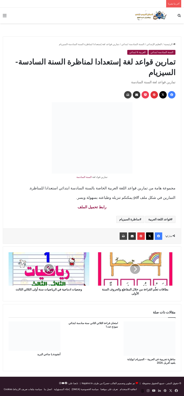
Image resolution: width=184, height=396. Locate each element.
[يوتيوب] (62, 383)
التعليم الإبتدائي (154, 44)
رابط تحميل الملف (92, 207)
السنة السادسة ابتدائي (132, 44)
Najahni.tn (87, 383)
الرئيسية (169, 44)
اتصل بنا (48, 389)
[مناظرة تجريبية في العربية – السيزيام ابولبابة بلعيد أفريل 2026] (149, 338)
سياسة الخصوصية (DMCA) (85, 389)
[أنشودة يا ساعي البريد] (34, 336)
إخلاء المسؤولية (62, 389)
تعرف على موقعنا (109, 389)
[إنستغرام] (60, 383)
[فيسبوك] (65, 383)
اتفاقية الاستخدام (128, 389)
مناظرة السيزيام (129, 219)
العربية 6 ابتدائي (137, 52)
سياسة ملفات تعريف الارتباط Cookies (23, 389)
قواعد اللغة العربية (159, 219)
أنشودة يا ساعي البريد (48, 354)
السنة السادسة (84, 177)
